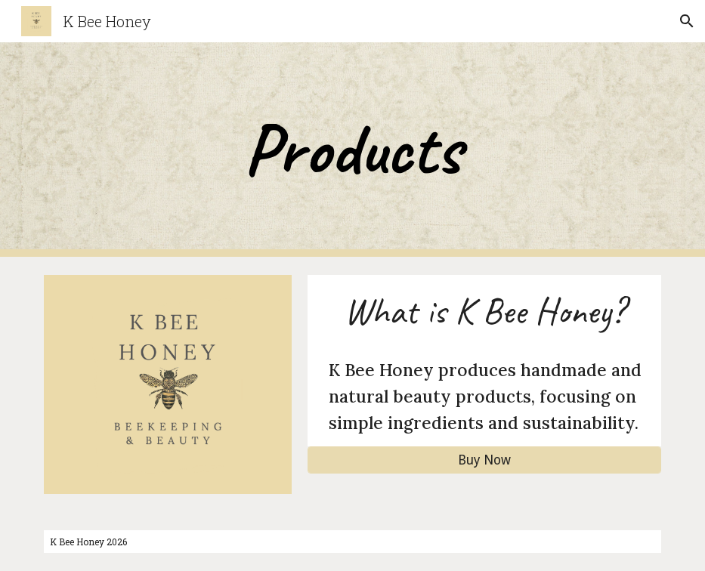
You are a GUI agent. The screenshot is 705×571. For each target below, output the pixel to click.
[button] (687, 21)
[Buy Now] (484, 460)
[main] (352, 149)
